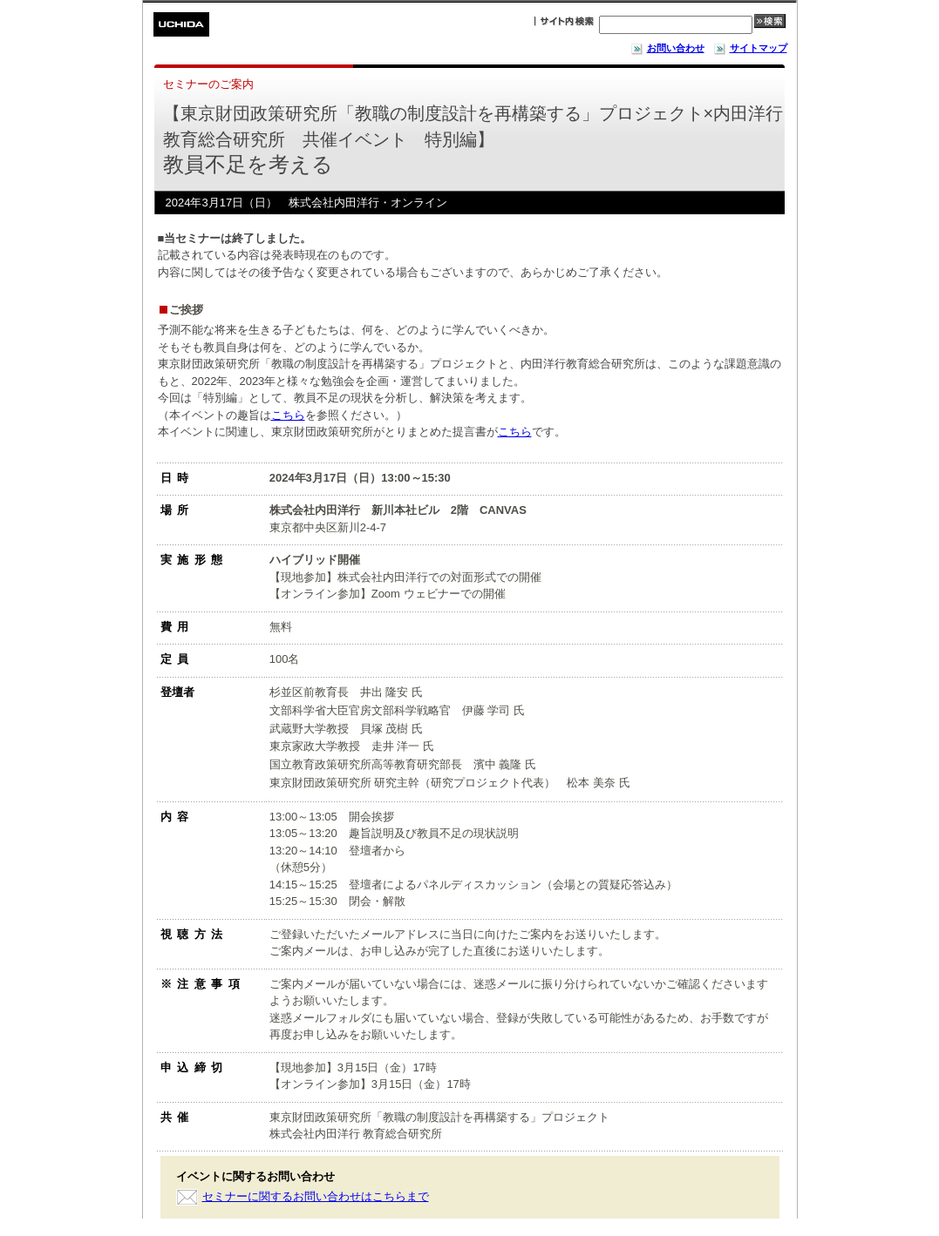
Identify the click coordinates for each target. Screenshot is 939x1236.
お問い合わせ (666, 48)
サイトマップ (749, 48)
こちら (288, 415)
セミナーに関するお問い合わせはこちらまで (315, 1196)
